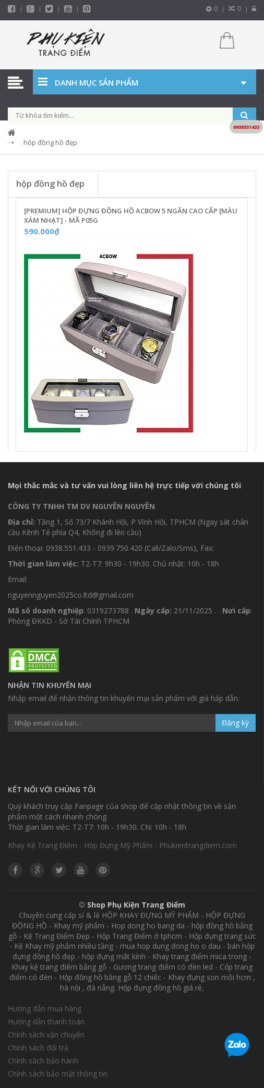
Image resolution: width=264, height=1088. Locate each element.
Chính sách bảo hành (43, 1061)
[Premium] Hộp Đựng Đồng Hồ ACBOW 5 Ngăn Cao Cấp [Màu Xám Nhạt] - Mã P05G (130, 215)
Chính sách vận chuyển (46, 1034)
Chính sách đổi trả (38, 1048)
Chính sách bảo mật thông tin (57, 1074)
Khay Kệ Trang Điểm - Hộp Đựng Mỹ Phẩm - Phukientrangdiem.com (122, 845)
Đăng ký (235, 723)
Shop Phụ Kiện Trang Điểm (136, 905)
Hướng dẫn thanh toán (46, 1021)
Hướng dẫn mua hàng (44, 1008)
